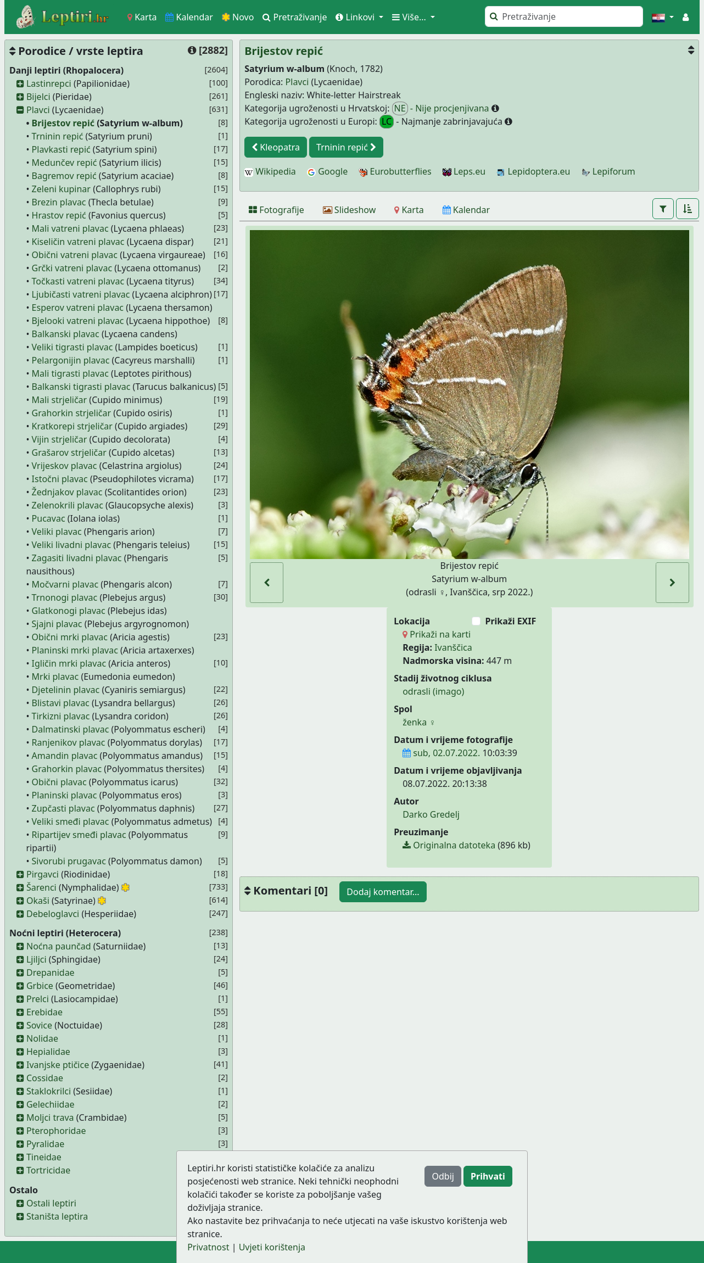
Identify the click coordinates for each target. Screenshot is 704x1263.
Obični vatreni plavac (75, 255)
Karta (142, 17)
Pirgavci (42, 874)
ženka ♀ (419, 722)
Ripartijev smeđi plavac (79, 835)
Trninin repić (57, 136)
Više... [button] (410, 17)
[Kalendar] (466, 209)
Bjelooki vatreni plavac (78, 321)
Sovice (39, 1025)
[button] (662, 17)
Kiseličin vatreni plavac (78, 242)
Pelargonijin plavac (71, 360)
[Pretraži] (564, 16)
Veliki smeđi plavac (70, 821)
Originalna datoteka (449, 845)
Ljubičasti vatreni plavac (81, 294)
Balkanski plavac (65, 334)
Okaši (37, 901)
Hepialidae (48, 1052)
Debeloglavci (52, 914)
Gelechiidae (50, 1104)
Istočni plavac (60, 479)
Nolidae (42, 1038)
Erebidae (44, 1012)
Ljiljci (36, 959)
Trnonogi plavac (65, 597)
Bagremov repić (64, 176)
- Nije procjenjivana (441, 108)
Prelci (37, 999)
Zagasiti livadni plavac (77, 558)
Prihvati (488, 1176)
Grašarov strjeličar (69, 452)
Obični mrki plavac (70, 637)
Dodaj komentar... (383, 892)
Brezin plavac (59, 202)
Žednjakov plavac (67, 492)
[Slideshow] (349, 209)
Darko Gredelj (431, 814)
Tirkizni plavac (61, 716)
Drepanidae (50, 972)
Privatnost (208, 1247)
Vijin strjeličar (59, 439)
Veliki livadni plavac (71, 545)
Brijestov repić (63, 123)
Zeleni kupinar (61, 189)
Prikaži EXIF (510, 621)
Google (327, 171)
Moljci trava (50, 1117)
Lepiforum (608, 171)
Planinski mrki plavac (75, 650)
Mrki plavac (55, 676)
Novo (238, 17)
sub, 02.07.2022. (441, 753)
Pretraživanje (294, 17)
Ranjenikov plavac (68, 742)
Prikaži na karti (437, 634)
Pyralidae (45, 1144)
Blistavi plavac (61, 703)
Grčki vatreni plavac (72, 268)
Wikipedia (270, 171)
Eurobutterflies (395, 171)
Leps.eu (464, 171)
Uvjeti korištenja (272, 1247)
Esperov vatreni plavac (78, 307)
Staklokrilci (48, 1091)
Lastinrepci (48, 83)
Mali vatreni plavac (70, 228)
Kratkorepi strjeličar (72, 426)
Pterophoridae (56, 1131)
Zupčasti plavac (63, 808)
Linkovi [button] (356, 17)
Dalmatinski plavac (70, 729)
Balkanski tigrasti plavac (81, 387)
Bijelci (38, 97)
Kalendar (189, 17)
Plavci (38, 110)
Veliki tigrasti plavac (72, 347)
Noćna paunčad (58, 946)
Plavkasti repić (61, 149)
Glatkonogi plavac (68, 611)
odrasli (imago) (433, 691)
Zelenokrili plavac (67, 505)
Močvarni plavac (65, 584)
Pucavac (48, 518)
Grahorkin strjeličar (71, 413)
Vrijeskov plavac (64, 466)
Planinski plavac (64, 795)
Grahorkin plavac (67, 769)
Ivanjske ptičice (57, 1065)
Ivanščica (453, 647)
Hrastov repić (59, 215)
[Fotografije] (276, 209)
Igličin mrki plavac (69, 663)
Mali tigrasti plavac (70, 373)
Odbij (443, 1176)
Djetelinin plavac (66, 690)
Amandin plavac (65, 756)
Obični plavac (59, 782)
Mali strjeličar (59, 400)
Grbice (39, 986)
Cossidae (44, 1078)
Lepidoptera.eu (533, 171)
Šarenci (41, 887)
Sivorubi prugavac (69, 861)
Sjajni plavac (57, 624)
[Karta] (409, 209)
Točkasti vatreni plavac (78, 281)
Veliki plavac (57, 532)
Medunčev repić (64, 163)
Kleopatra (276, 147)
